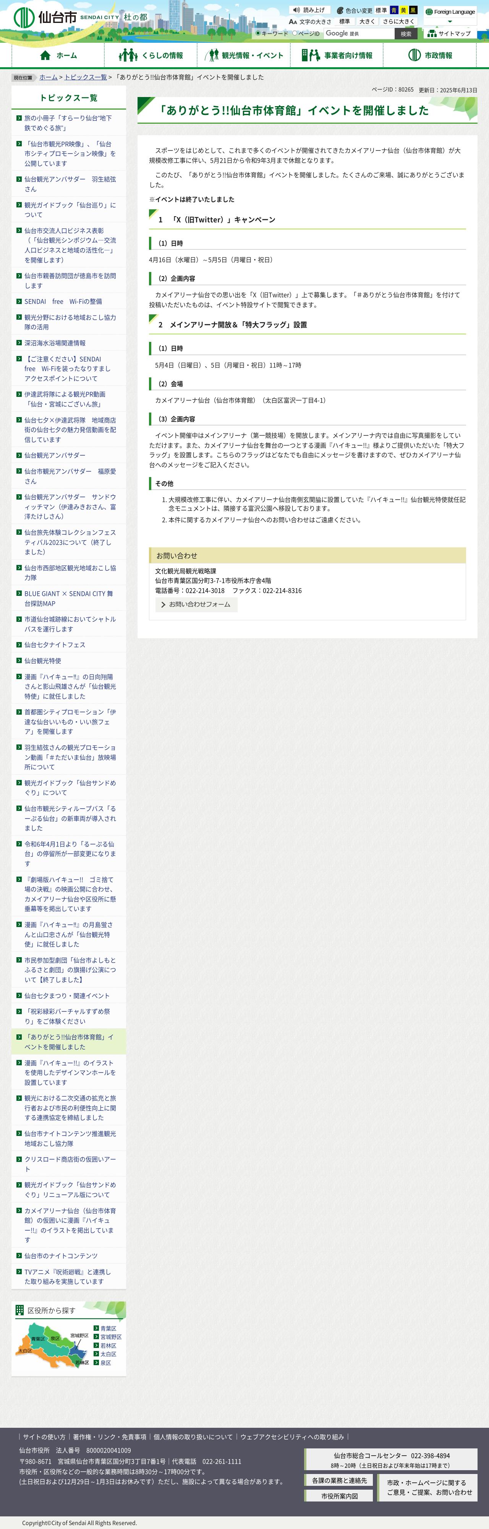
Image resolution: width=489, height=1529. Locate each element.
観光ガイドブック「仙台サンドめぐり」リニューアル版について (70, 1189)
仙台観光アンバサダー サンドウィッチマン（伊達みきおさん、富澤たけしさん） (70, 506)
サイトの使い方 (44, 1436)
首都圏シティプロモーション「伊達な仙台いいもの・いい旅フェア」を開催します (70, 721)
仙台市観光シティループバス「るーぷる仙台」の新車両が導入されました (70, 818)
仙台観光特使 (42, 660)
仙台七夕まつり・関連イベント (67, 995)
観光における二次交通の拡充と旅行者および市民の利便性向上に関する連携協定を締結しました (70, 1107)
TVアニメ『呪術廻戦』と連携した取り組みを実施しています (67, 1276)
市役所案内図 (339, 1495)
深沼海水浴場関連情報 (55, 342)
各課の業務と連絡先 (339, 1480)
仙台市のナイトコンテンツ (61, 1255)
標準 (382, 10)
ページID (306, 33)
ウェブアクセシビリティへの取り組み (292, 1436)
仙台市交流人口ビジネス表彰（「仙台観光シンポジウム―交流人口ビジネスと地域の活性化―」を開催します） (70, 245)
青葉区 (108, 1328)
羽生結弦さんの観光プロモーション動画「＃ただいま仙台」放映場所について (70, 757)
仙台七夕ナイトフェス (55, 644)
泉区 (105, 1362)
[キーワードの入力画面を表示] (258, 33)
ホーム (48, 76)
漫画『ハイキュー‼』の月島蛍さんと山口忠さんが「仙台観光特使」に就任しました (68, 934)
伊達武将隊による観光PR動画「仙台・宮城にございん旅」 (64, 398)
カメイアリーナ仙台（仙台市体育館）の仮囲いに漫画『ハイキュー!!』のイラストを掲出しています (70, 1225)
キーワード (272, 33)
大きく (367, 21)
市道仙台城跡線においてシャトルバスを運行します (70, 623)
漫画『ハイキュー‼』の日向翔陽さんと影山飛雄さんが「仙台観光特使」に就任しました (70, 686)
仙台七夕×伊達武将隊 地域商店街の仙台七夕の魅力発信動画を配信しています (70, 429)
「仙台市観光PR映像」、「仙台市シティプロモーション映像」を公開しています (70, 153)
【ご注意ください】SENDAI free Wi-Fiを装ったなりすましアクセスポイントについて (67, 368)
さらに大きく (399, 21)
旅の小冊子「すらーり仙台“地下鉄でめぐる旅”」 (68, 122)
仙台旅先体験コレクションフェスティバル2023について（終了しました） (70, 541)
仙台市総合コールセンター (370, 1455)
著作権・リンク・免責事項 (109, 1436)
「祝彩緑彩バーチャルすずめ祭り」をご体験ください (67, 1016)
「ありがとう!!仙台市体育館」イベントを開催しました (69, 1041)
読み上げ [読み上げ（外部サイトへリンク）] (314, 9)
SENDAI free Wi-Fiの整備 (63, 301)
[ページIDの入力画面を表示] (294, 33)
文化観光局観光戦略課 (185, 570)
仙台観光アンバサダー (55, 455)
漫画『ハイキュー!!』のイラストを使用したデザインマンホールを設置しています (70, 1072)
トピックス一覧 (85, 76)
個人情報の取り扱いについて (193, 1436)
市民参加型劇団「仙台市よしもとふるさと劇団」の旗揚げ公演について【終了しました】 (70, 969)
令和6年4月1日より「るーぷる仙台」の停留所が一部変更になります (70, 853)
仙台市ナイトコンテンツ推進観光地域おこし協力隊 (70, 1138)
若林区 (108, 1345)
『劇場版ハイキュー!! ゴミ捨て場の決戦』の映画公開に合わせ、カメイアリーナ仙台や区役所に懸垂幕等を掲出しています (70, 894)
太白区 (108, 1353)
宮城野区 (111, 1336)
